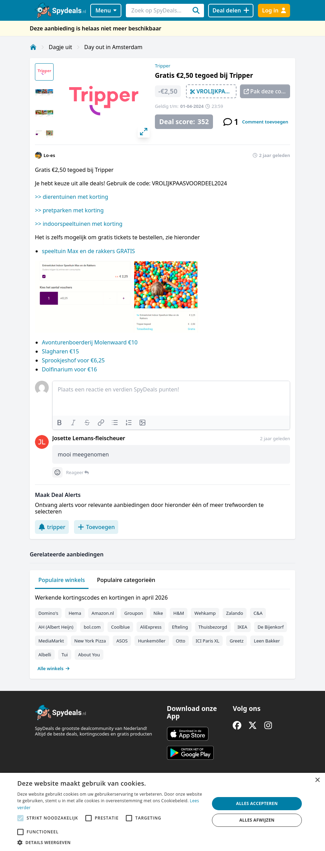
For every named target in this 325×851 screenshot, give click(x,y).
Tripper (162, 65)
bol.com (92, 627)
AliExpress (150, 627)
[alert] (162, 812)
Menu (106, 10)
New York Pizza (90, 641)
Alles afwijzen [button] (257, 820)
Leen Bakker (267, 641)
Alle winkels (54, 668)
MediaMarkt (51, 641)
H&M (178, 613)
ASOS (122, 641)
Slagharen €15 (60, 351)
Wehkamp (205, 613)
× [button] (317, 780)
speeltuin (54, 251)
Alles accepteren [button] (257, 803)
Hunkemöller (151, 641)
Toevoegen (96, 527)
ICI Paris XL (207, 641)
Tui (65, 654)
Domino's (48, 613)
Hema (74, 613)
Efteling (180, 627)
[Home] (33, 47)
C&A (257, 613)
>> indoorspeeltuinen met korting (78, 224)
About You (89, 654)
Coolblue (120, 627)
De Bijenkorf (271, 627)
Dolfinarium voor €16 (69, 369)
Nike (158, 613)
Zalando (234, 613)
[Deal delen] (230, 10)
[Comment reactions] (57, 472)
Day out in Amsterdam (113, 47)
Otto (180, 641)
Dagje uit (60, 47)
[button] (110, 842)
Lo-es (49, 155)
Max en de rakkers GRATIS (100, 251)
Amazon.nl (103, 613)
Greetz (236, 641)
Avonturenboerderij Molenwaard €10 (90, 342)
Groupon (133, 613)
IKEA (242, 627)
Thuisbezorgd (212, 627)
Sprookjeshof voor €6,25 (73, 360)
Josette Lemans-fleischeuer (88, 438)
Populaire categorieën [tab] (126, 580)
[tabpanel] (162, 631)
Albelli (44, 654)
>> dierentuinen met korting (71, 197)
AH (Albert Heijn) (55, 627)
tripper (51, 527)
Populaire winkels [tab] (61, 580)
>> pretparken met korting (69, 210)
